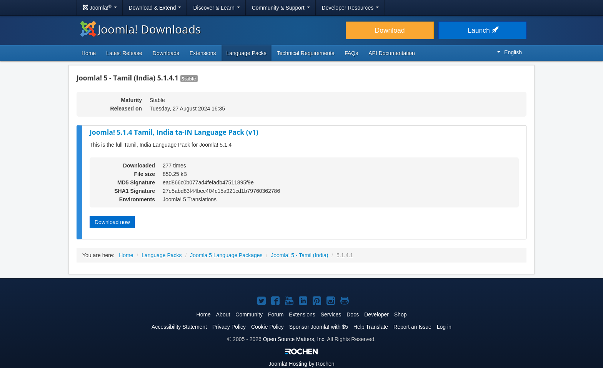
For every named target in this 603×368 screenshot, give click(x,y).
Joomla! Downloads (140, 29)
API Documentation (391, 53)
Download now (112, 222)
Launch (482, 30)
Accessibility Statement (179, 327)
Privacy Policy (229, 327)
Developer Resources (350, 8)
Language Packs (247, 53)
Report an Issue (412, 327)
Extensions (203, 53)
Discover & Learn (216, 8)
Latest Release (124, 53)
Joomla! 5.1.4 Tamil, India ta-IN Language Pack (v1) (174, 132)
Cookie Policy (267, 327)
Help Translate (370, 327)
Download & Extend (155, 8)
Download (390, 30)
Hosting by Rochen (301, 364)
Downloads (166, 53)
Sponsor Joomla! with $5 (318, 327)
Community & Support (281, 8)
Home (89, 53)
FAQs (351, 53)
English (509, 52)
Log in (444, 327)
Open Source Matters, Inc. (294, 339)
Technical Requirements (305, 53)
